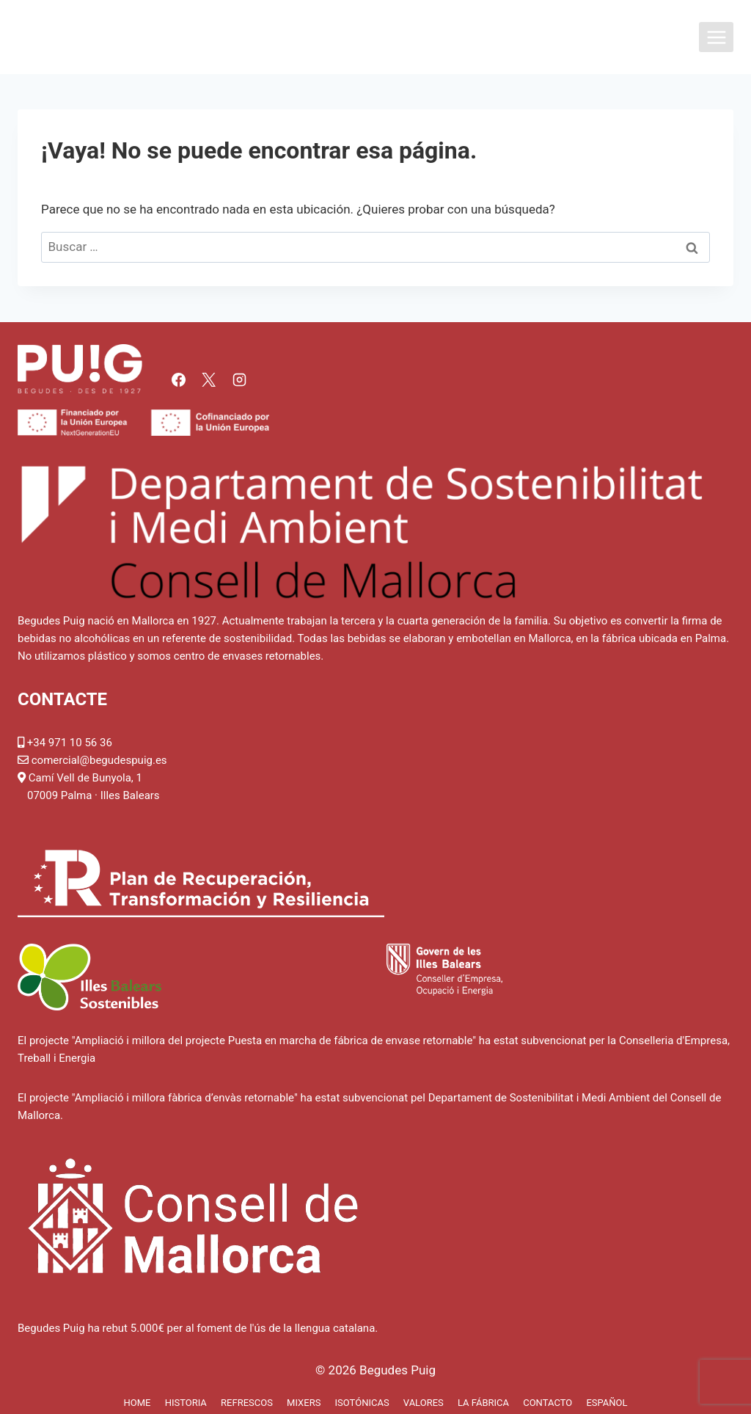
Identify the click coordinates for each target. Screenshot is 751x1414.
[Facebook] (178, 379)
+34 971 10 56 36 (69, 742)
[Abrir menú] (716, 37)
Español (606, 1402)
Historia (186, 1402)
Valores (423, 1402)
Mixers (303, 1402)
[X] (209, 379)
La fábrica (483, 1402)
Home (136, 1402)
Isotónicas (362, 1402)
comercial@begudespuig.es (99, 760)
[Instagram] (239, 379)
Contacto (547, 1402)
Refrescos (247, 1402)
